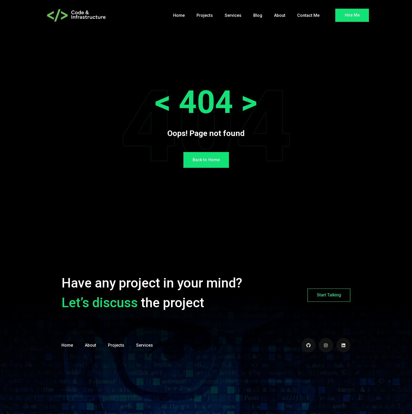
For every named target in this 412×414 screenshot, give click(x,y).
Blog (257, 15)
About (279, 15)
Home (179, 15)
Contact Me (308, 15)
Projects (205, 15)
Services (233, 15)
